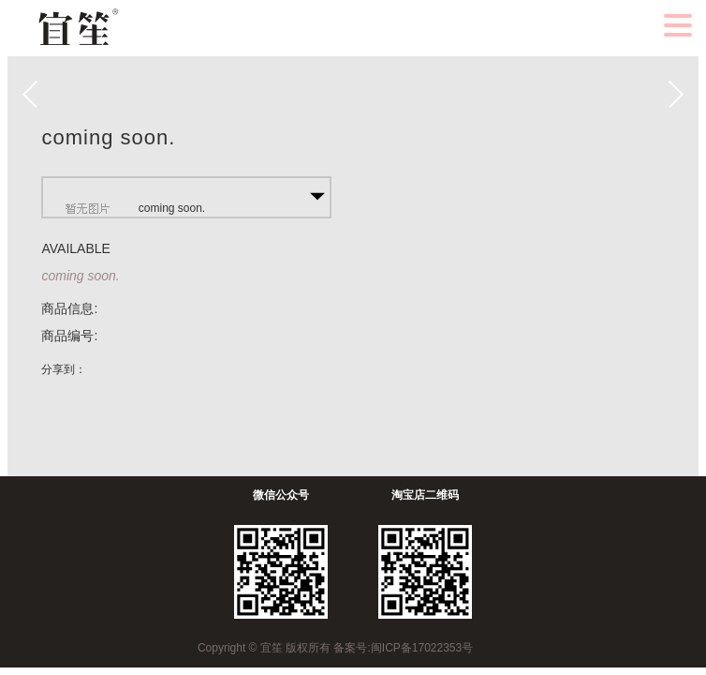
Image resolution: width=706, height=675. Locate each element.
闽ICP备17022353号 (422, 647)
